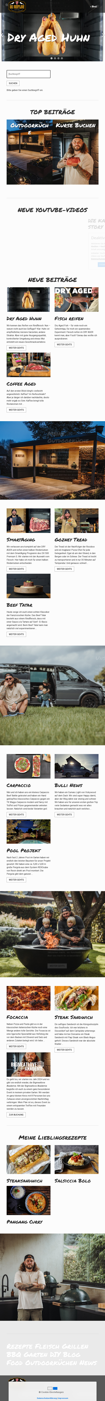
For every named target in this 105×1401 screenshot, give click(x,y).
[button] (16, 347)
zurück (3, 37)
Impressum (63, 1398)
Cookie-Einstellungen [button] (51, 1392)
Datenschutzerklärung (47, 1398)
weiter (102, 37)
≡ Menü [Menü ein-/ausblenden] (93, 6)
